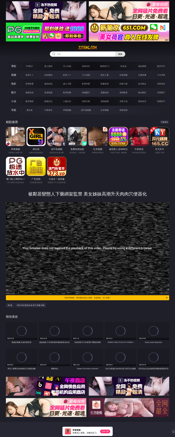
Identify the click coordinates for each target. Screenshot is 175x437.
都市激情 (30, 101)
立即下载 (105, 431)
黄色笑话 (142, 101)
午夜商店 (48, 110)
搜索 (120, 54)
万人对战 (67, 66)
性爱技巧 (161, 101)
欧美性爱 (86, 83)
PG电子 (29, 66)
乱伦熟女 (142, 83)
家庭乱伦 (48, 101)
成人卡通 (67, 83)
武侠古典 (86, 101)
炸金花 (123, 66)
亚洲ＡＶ (30, 75)
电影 (13, 83)
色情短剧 (123, 110)
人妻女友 (67, 101)
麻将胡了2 (104, 66)
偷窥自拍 (30, 92)
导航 (13, 110)
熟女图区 (142, 92)
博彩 (13, 66)
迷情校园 (105, 101)
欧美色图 (67, 92)
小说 (13, 101)
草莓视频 (67, 110)
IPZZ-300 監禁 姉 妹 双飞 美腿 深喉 (30, 305)
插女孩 (30, 110)
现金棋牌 (142, 66)
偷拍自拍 (48, 83)
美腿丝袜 (105, 92)
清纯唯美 (123, 92)
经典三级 (123, 83)
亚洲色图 (48, 92)
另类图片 (161, 92)
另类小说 (123, 101)
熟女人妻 (105, 75)
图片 (13, 92)
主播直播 (142, 75)
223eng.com (87, 47)
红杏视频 (105, 110)
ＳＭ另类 (161, 75)
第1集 (10, 305)
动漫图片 (86, 92)
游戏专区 (86, 66)
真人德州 (48, 66)
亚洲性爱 (30, 83)
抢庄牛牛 (161, 66)
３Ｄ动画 (86, 75)
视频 (13, 75)
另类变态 (161, 83)
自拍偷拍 (48, 75)
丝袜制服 (123, 75)
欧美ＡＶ (67, 75)
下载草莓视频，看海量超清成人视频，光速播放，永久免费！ (116, 297)
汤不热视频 (86, 110)
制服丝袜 (105, 83)
